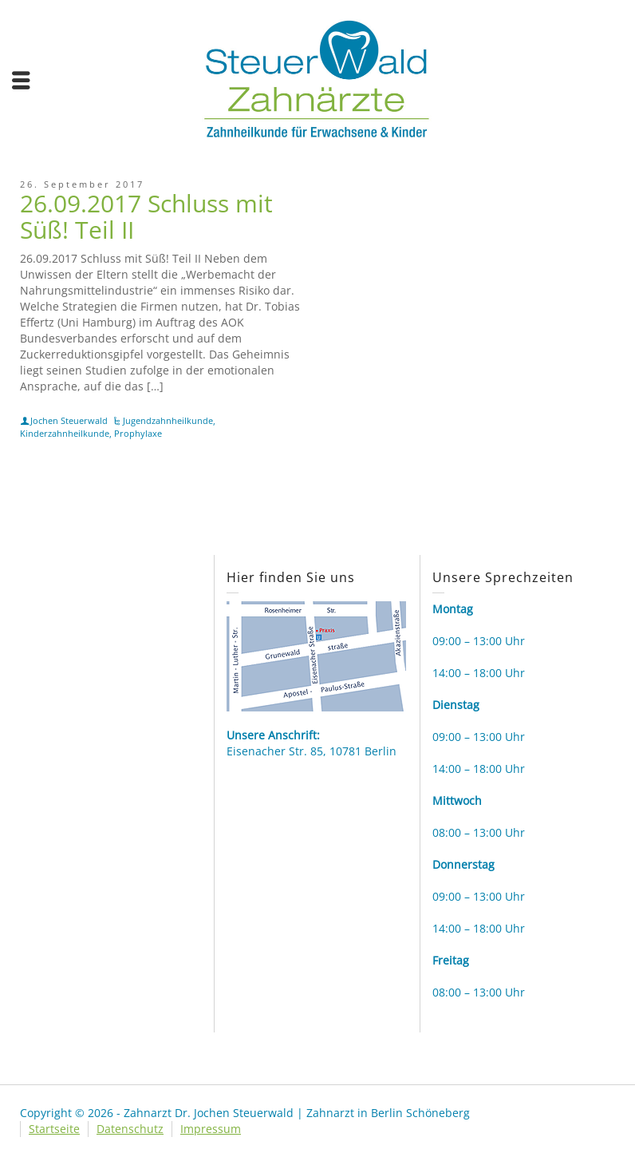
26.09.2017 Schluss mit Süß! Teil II (146, 216)
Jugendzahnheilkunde (168, 420)
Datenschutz (130, 1128)
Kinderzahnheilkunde (64, 433)
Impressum (210, 1128)
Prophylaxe (138, 433)
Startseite (54, 1128)
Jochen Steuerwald (69, 420)
